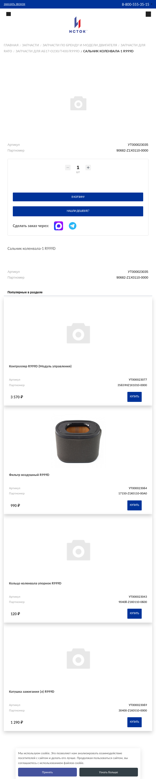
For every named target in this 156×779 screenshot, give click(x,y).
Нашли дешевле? (78, 211)
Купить (134, 396)
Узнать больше (108, 772)
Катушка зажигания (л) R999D (31, 691)
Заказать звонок (14, 4)
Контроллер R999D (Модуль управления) (40, 366)
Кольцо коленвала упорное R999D (35, 583)
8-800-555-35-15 (135, 4)
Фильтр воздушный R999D (29, 475)
